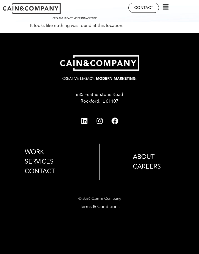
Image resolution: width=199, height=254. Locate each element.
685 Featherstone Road (99, 94)
